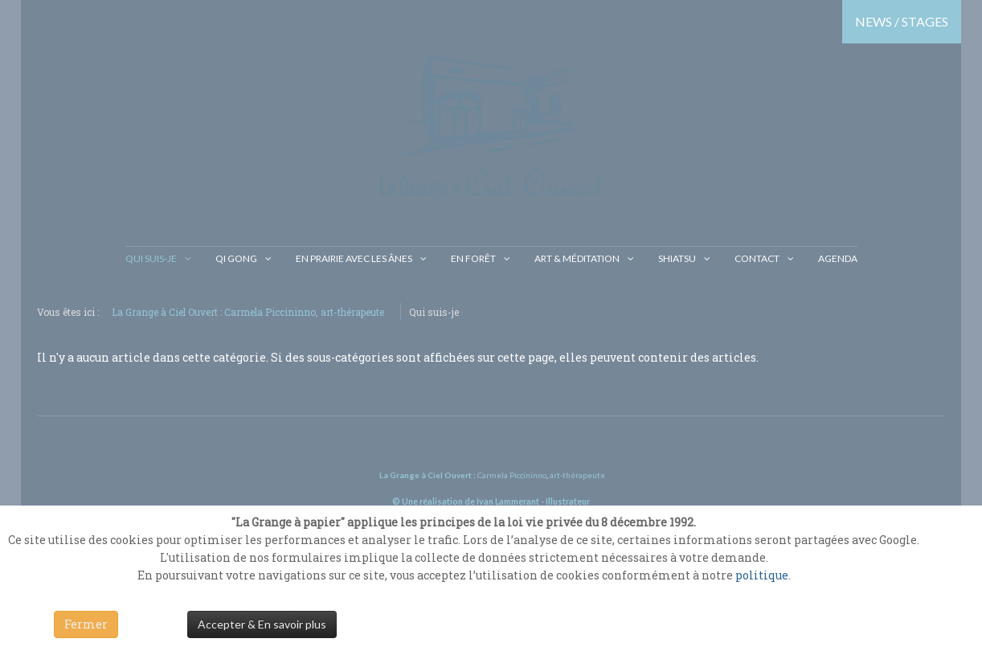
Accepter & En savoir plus (262, 624)
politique (761, 575)
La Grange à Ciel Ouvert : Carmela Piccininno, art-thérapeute (248, 311)
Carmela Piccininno (511, 475)
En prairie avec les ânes (354, 258)
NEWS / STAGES (901, 21)
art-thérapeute (576, 475)
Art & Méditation (577, 258)
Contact (756, 258)
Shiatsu (677, 258)
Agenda (837, 258)
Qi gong (236, 258)
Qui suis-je (151, 258)
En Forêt (473, 258)
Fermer (86, 624)
